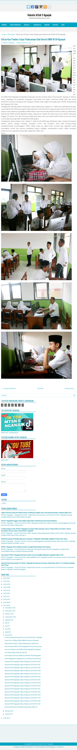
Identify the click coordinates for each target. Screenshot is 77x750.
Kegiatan (46, 25)
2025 (5, 581)
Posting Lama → (70, 388)
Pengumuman (29, 29)
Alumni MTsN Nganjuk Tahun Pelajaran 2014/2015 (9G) (22, 686)
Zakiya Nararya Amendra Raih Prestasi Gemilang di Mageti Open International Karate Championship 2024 (36, 512)
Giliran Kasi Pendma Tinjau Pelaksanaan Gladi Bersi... (22, 643)
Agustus (8, 620)
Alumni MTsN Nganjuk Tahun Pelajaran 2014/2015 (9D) (23, 695)
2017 (5, 605)
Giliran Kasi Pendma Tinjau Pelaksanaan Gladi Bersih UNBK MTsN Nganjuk (33, 39)
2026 (5, 578)
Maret (7, 635)
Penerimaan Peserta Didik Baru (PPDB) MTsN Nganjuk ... (23, 655)
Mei (6, 629)
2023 (5, 587)
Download (19, 29)
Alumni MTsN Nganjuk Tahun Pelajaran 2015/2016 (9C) (22, 674)
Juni (6, 626)
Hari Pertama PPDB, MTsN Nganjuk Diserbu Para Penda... (24, 646)
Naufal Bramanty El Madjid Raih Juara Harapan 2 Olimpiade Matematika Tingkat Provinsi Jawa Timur (34, 539)
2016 (5, 718)
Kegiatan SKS (37, 25)
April (7, 632)
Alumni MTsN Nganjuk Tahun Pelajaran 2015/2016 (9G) (22, 661)
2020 (5, 596)
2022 (5, 590)
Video (63, 25)
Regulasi (28, 24)
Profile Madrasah (15, 25)
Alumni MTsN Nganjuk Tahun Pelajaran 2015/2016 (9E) (22, 667)
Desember (9, 608)
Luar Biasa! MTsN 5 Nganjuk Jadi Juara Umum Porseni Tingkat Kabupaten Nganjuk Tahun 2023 (32, 555)
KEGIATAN (11, 34)
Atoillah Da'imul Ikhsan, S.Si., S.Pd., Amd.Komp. (33, 747)
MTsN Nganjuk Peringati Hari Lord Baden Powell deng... (23, 658)
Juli (6, 623)
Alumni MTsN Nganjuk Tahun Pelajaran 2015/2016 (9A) (22, 680)
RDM (4, 503)
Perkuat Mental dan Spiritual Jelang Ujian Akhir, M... (21, 707)
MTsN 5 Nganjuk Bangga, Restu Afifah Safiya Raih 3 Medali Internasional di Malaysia (29, 521)
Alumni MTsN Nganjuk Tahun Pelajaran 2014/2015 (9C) (22, 698)
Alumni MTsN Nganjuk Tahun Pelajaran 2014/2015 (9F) (22, 689)
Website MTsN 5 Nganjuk (39, 15)
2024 (5, 584)
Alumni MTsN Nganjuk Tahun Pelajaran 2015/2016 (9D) (23, 670)
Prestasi (55, 25)
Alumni (39, 29)
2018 (5, 602)
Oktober (8, 614)
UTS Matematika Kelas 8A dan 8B (16, 652)
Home (4, 34)
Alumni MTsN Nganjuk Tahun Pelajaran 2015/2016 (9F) (22, 664)
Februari (8, 711)
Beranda (4, 25)
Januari (7, 714)
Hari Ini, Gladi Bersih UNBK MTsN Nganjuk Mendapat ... (23, 649)
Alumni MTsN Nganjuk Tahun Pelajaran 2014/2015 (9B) (22, 701)
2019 (5, 599)
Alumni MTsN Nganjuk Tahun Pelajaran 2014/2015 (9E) (22, 692)
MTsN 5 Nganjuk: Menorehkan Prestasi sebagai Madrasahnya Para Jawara (26, 547)
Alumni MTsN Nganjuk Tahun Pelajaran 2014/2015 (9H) (23, 683)
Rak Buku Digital (8, 29)
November (9, 611)
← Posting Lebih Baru (9, 388)
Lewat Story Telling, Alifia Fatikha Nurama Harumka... (22, 640)
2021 (5, 593)
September (9, 617)
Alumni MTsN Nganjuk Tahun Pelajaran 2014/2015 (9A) (22, 704)
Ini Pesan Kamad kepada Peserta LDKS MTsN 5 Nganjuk (23, 637)
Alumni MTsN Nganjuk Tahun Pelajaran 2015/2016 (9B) (22, 676)
